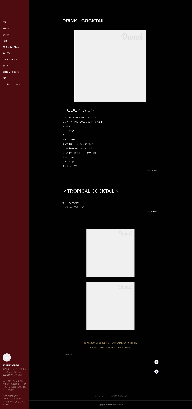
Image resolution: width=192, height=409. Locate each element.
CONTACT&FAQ (124, 347)
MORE (5, 59)
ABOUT (6, 28)
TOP (4, 22)
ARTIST (132, 343)
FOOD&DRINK (103, 343)
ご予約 (6, 34)
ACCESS (94, 347)
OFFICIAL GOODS (107, 347)
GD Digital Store (11, 47)
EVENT (6, 40)
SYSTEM (7, 53)
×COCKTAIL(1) (67, 354)
